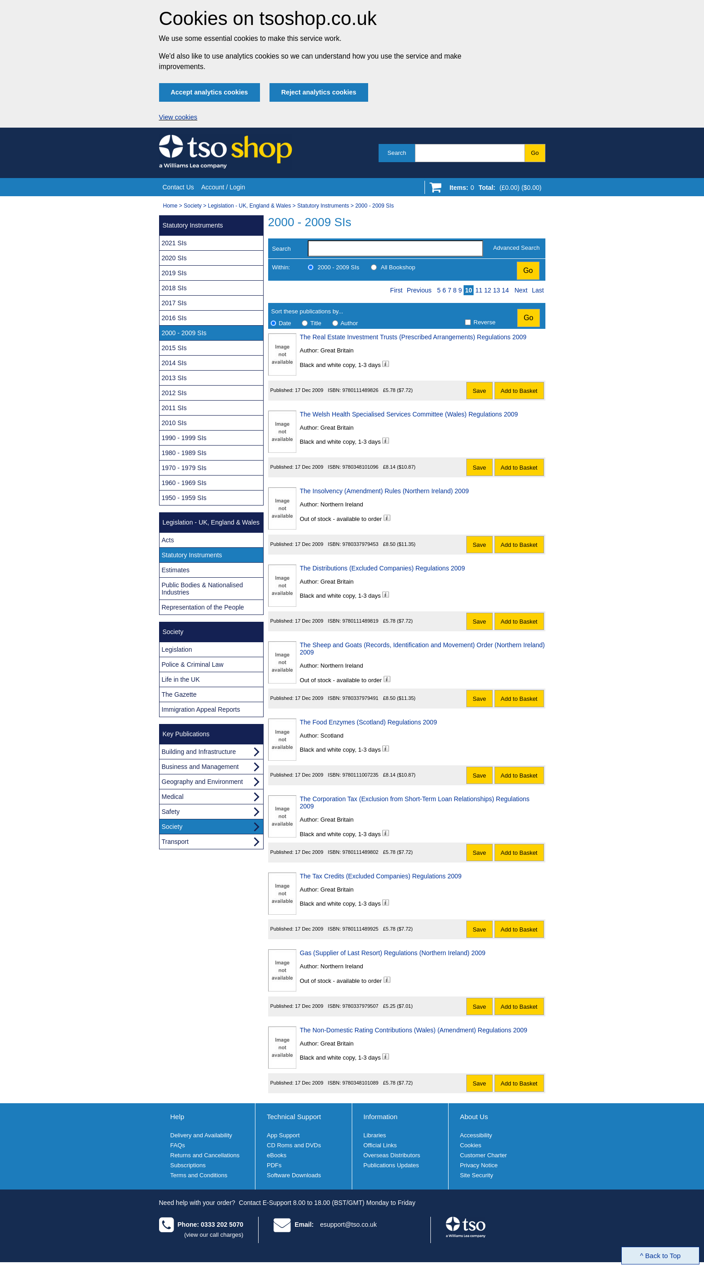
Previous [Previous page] (419, 290)
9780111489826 (360, 390)
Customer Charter (483, 1155)
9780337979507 (360, 1006)
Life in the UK (181, 679)
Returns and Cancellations (205, 1155)
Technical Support (294, 1116)
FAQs (177, 1145)
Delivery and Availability (201, 1135)
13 (496, 290)
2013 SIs (174, 378)
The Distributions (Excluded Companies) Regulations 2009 (382, 568)
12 (487, 290)
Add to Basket (519, 390)
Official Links (380, 1145)
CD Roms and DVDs (294, 1145)
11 (479, 290)
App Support (283, 1135)
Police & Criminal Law (193, 664)
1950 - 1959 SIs (184, 497)
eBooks (276, 1155)
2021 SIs (174, 243)
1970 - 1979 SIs (184, 467)
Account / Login (223, 187)
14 (505, 290)
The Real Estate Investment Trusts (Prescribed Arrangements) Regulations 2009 (413, 337)
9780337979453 (360, 544)
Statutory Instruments (323, 206)
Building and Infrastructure (199, 751)
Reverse (484, 322)
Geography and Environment (202, 781)
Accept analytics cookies (209, 92)
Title (315, 323)
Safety (171, 811)
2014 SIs (174, 363)
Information (381, 1116)
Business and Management (200, 766)
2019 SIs (174, 273)
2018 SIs (174, 288)
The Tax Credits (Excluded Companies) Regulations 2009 (381, 876)
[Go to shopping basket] (493, 189)
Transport (175, 841)
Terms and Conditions (199, 1175)
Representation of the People (203, 607)
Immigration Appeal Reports (201, 709)
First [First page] (396, 290)
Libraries (375, 1135)
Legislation (177, 649)
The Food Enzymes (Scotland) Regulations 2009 (368, 722)
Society (192, 206)
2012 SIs (174, 393)
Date (285, 323)
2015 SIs (174, 348)
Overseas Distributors (392, 1155)
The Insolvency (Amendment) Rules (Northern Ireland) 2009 (384, 491)
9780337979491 (360, 698)
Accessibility (476, 1135)
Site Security (476, 1175)
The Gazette (179, 694)
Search (397, 152)
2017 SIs (174, 303)
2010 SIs (174, 422)
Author (349, 323)
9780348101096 (360, 467)
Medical (173, 796)
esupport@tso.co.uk (348, 1224)
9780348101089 (360, 1083)
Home (170, 206)
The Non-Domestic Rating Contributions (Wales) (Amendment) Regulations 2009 (414, 1030)
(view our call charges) (213, 1234)
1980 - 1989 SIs (184, 452)
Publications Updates (391, 1165)
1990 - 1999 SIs (184, 437)
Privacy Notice (479, 1165)
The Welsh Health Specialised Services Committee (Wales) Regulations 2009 (409, 414)
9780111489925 (360, 929)
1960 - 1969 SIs (184, 482)
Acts (168, 540)
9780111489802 (360, 852)
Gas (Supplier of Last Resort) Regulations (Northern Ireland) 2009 (393, 953)
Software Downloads (294, 1175)
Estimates (176, 570)
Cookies (470, 1145)
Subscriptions (188, 1165)
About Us (474, 1116)
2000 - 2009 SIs (374, 206)
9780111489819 (360, 621)
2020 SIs (174, 258)
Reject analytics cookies (318, 92)
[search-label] (395, 248)
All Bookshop (398, 267)
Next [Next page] (521, 290)
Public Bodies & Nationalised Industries (202, 588)
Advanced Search (516, 247)
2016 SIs (174, 318)
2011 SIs (174, 407)
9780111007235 (360, 775)
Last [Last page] (538, 290)
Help (177, 1116)
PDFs (274, 1165)
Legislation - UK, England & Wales (249, 206)
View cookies (178, 117)
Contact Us (178, 187)
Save (479, 390)
